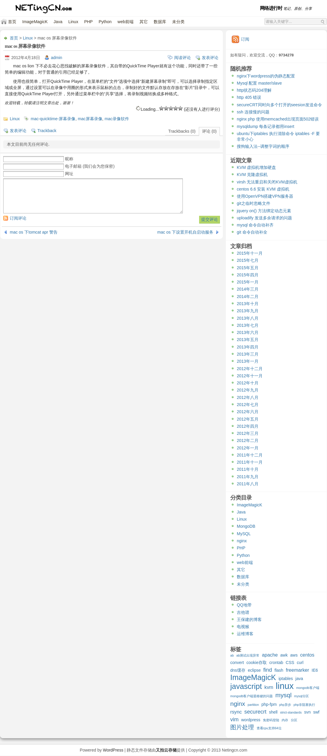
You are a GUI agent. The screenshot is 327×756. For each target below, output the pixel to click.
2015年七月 (247, 260)
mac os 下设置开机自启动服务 (185, 232)
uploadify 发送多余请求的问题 (264, 217)
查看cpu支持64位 (269, 728)
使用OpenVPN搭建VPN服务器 (265, 196)
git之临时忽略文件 (253, 203)
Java (58, 21)
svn (307, 712)
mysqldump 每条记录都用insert (265, 126)
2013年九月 (247, 310)
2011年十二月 (250, 455)
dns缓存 (237, 670)
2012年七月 (247, 404)
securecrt (255, 712)
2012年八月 (247, 397)
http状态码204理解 (254, 90)
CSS (290, 662)
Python (105, 21)
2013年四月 (247, 347)
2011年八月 (247, 483)
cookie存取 (256, 662)
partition (253, 704)
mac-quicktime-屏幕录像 (53, 118)
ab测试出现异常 (247, 655)
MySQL (244, 533)
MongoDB (246, 526)
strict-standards (291, 712)
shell (273, 712)
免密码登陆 (271, 720)
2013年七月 (247, 325)
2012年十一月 (250, 375)
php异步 (285, 704)
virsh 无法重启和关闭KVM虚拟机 (267, 182)
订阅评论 (18, 218)
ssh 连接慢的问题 (253, 112)
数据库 (160, 21)
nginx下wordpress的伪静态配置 (266, 76)
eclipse (254, 670)
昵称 (69, 158)
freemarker (297, 670)
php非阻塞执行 (304, 704)
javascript (246, 687)
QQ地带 (244, 605)
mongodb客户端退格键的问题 (251, 696)
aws (294, 655)
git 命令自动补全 (252, 232)
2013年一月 (247, 361)
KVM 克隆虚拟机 (252, 174)
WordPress (113, 750)
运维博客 (245, 633)
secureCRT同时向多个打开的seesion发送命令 (279, 104)
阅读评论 (182, 57)
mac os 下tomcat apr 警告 (34, 232)
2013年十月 (247, 303)
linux (284, 686)
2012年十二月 (250, 368)
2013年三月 (247, 354)
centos (307, 654)
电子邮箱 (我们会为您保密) (90, 166)
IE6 (315, 670)
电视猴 (243, 626)
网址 (69, 173)
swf (316, 712)
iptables (286, 678)
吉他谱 (243, 612)
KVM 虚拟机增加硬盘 (256, 167)
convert (237, 662)
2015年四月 (247, 274)
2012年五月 (247, 419)
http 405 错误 (249, 97)
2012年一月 (247, 448)
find (267, 670)
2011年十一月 (250, 462)
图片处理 (242, 727)
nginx (242, 540)
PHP (88, 21)
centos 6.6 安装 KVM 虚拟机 (263, 189)
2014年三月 (247, 289)
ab (232, 655)
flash (278, 670)
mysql (283, 695)
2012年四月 (247, 426)
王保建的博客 (249, 619)
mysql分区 (301, 696)
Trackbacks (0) (182, 131)
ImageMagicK (35, 21)
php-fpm (269, 704)
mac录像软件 (116, 118)
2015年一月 (247, 282)
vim (234, 719)
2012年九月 (247, 390)
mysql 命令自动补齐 (255, 225)
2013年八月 (247, 318)
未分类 (178, 21)
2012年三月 (247, 433)
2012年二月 (247, 440)
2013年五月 (247, 339)
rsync (236, 711)
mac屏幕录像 (90, 118)
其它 (143, 21)
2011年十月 (247, 469)
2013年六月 (247, 332)
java (299, 678)
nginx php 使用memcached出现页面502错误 (278, 119)
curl (300, 662)
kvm (268, 687)
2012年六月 (247, 411)
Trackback (46, 130)
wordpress (251, 719)
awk (284, 655)
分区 (294, 720)
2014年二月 (247, 296)
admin (56, 57)
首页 (12, 21)
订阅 (245, 39)
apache (270, 654)
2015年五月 (247, 267)
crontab (276, 662)
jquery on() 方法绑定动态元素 (264, 210)
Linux (73, 21)
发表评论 (210, 57)
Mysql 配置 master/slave (259, 83)
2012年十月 (247, 383)
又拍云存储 (166, 750)
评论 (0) (209, 131)
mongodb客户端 (307, 688)
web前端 (126, 21)
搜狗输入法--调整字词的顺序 (263, 146)
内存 (285, 720)
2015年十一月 (250, 253)
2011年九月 (247, 476)
